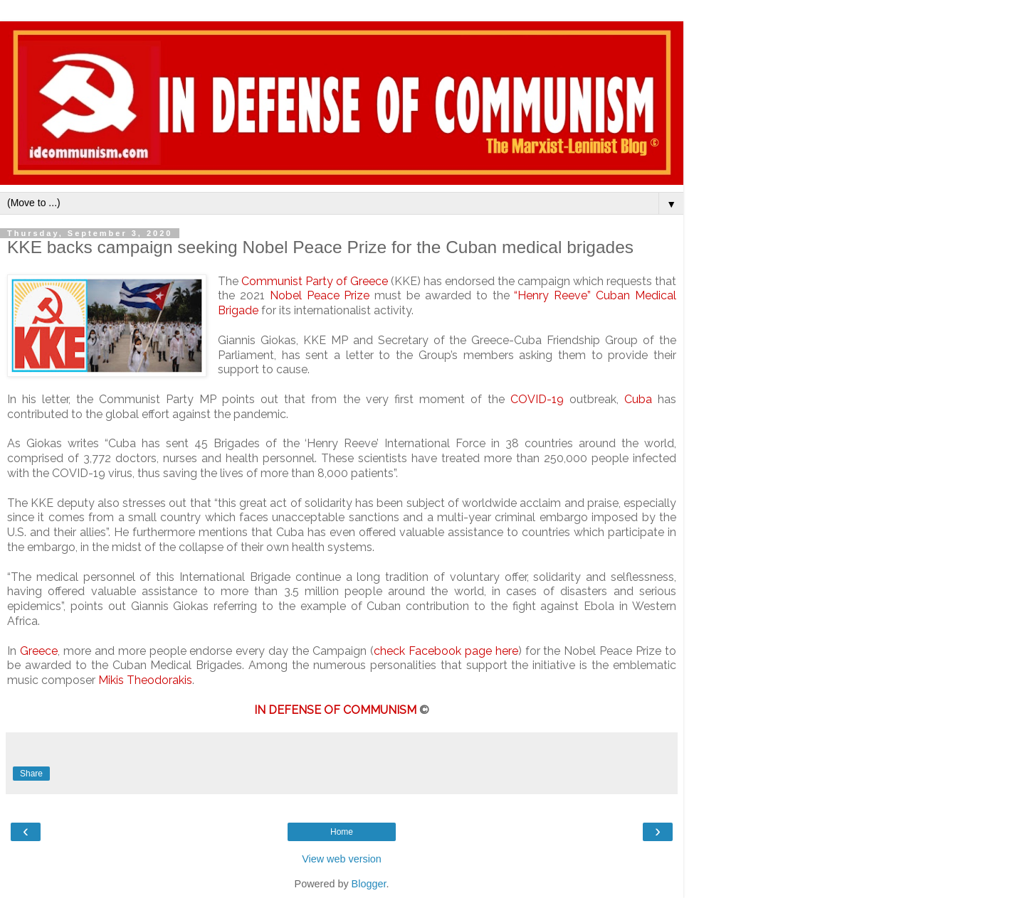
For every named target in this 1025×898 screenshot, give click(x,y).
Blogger (369, 883)
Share (31, 774)
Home (341, 832)
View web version (342, 859)
